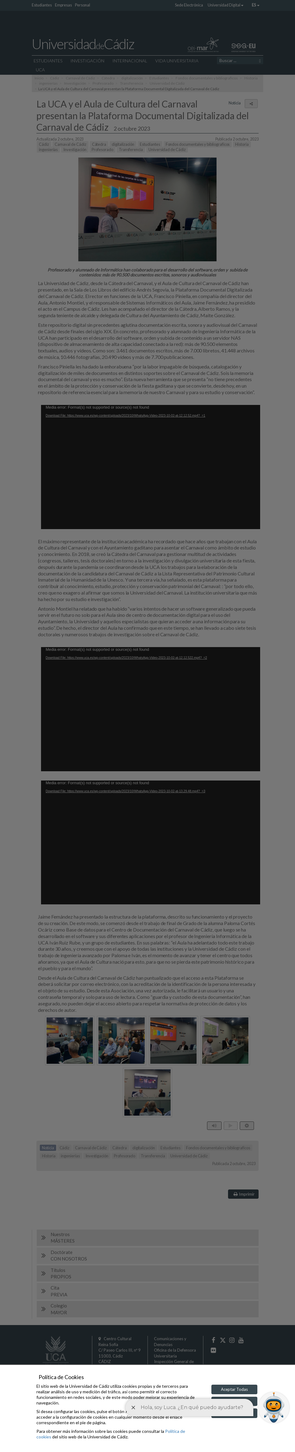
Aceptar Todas (234, 1389)
